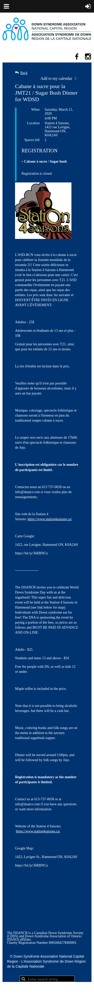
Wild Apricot (47, 991)
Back (24, 73)
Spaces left (32, 140)
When (35, 109)
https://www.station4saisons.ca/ (50, 519)
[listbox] (60, 79)
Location (33, 123)
